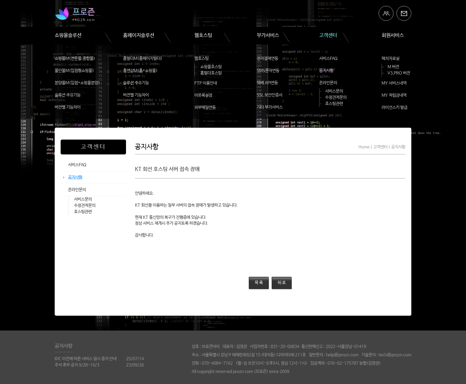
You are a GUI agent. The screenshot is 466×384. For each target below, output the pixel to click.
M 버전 (393, 66)
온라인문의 (328, 82)
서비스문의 (334, 91)
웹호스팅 (203, 35)
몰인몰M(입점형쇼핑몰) (74, 70)
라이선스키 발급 (394, 107)
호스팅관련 (334, 103)
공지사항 (326, 70)
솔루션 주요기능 (68, 95)
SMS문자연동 (268, 70)
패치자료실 (390, 58)
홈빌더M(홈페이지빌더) (142, 58)
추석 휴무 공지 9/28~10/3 (77, 365)
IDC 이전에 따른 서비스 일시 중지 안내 (85, 358)
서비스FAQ (328, 58)
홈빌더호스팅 (211, 73)
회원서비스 (393, 35)
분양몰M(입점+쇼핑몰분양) (77, 82)
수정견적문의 (336, 97)
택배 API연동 (267, 82)
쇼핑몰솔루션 (68, 35)
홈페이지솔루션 (138, 35)
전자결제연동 (267, 58)
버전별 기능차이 (68, 107)
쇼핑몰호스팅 (211, 66)
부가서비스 (268, 35)
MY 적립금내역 (394, 95)
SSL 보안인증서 (269, 95)
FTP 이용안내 (205, 83)
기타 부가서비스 (270, 107)
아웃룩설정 (203, 95)
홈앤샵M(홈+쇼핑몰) (140, 70)
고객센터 (328, 35)
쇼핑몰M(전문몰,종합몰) (75, 58)
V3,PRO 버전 (399, 73)
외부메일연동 (205, 107)
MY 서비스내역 (394, 83)
